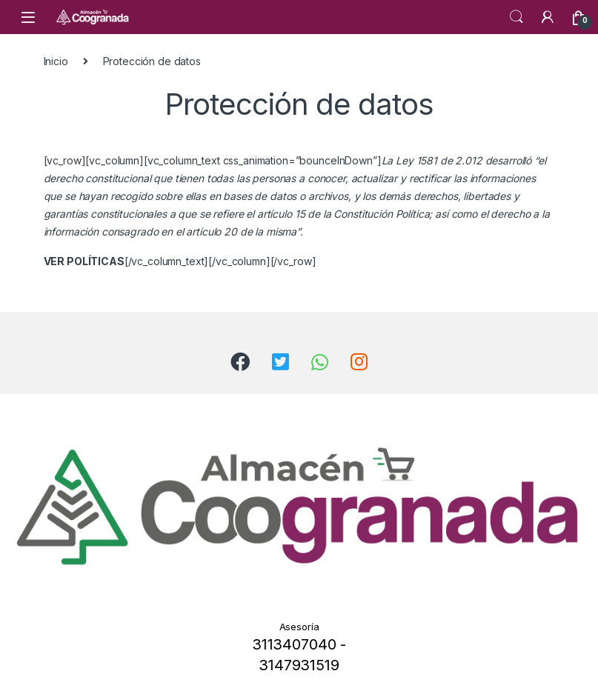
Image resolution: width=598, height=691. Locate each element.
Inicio (56, 61)
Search (516, 17)
